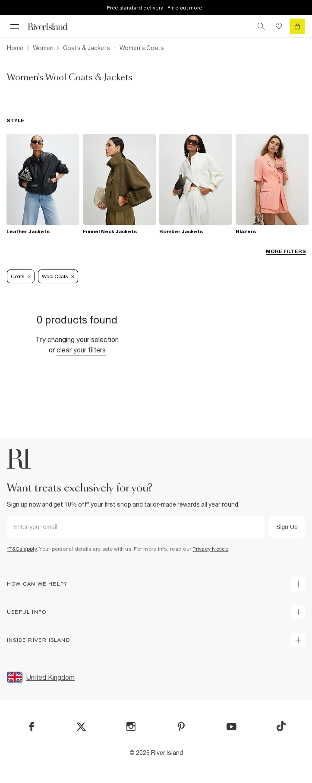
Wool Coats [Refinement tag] (58, 276)
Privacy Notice (210, 549)
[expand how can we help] (298, 584)
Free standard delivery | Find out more (154, 8)
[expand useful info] (298, 612)
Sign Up (287, 526)
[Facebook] (32, 726)
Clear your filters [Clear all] (81, 350)
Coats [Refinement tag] (21, 276)
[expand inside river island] (298, 640)
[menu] (14, 26)
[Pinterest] (181, 726)
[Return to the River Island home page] (53, 26)
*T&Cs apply (22, 549)
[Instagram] (131, 726)
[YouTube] (231, 726)
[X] (81, 727)
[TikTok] (281, 726)
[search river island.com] (261, 26)
